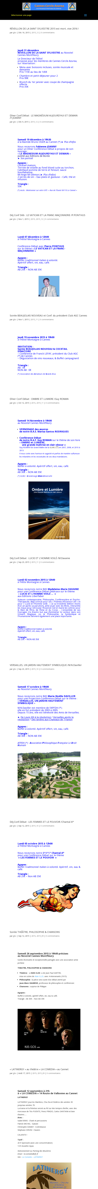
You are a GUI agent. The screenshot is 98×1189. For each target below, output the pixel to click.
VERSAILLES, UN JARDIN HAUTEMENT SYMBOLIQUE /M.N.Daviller (46, 665)
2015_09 (40, 936)
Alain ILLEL (39, 976)
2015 (33, 219)
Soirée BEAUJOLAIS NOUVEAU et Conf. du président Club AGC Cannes (48, 315)
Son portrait (27, 158)
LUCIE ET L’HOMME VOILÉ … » (38, 593)
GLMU (52, 447)
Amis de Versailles (69, 712)
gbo (14, 32)
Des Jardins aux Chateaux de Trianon (51, 719)
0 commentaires (48, 32)
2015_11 (34, 319)
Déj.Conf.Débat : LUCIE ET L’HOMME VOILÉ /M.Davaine (40, 558)
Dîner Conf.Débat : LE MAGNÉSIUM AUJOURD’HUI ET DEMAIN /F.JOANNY (44, 116)
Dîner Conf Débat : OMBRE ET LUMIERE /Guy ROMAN (39, 398)
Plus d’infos (70, 141)
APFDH (54, 707)
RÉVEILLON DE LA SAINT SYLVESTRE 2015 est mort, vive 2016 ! (44, 28)
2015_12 (35, 32)
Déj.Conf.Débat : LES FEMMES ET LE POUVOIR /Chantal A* (42, 821)
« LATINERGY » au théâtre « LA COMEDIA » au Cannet (39, 1069)
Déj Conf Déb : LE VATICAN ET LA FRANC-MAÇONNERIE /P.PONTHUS (47, 215)
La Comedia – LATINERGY (32, 1157)
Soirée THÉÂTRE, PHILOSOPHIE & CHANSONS (35, 932)
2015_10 (34, 669)
